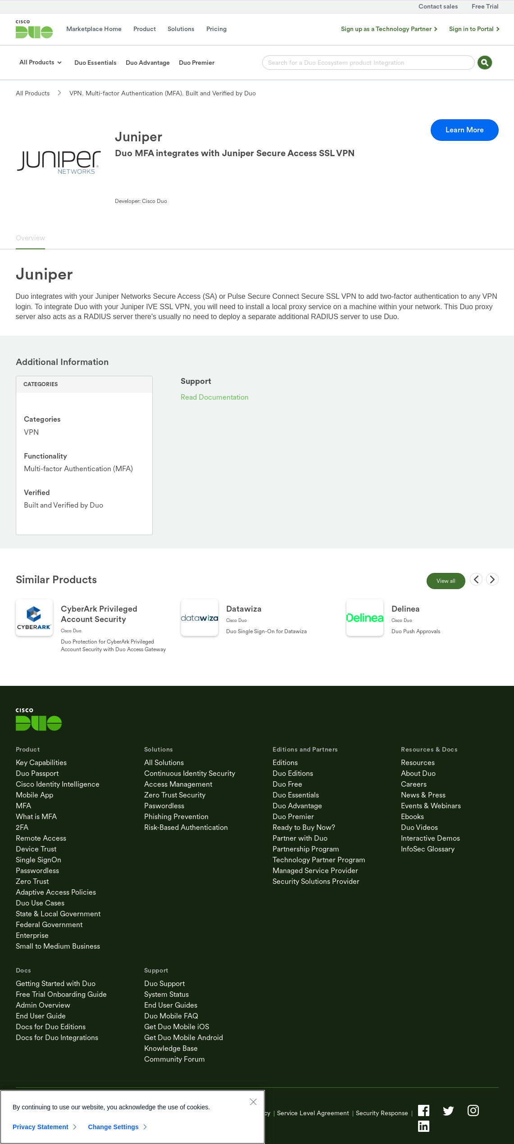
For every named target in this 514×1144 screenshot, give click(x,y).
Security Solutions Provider (316, 881)
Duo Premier (293, 816)
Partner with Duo (300, 838)
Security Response (382, 1113)
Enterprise (32, 935)
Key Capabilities (41, 762)
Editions (285, 762)
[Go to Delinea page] (422, 628)
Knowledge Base (171, 1048)
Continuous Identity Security (189, 773)
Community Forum (174, 1059)
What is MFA (36, 816)
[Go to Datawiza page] (257, 628)
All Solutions (164, 762)
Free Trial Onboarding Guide (61, 994)
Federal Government (49, 924)
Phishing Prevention (176, 816)
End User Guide (41, 1016)
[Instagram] (473, 1110)
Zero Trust (32, 881)
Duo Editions (293, 773)
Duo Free (287, 784)
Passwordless (37, 870)
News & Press (423, 795)
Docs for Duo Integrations (57, 1037)
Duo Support (164, 983)
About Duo (418, 773)
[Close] (253, 1101)
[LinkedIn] (423, 1126)
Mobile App (34, 795)
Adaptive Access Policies (56, 892)
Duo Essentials (296, 795)
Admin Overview (43, 1005)
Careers (414, 784)
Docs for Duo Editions (51, 1026)
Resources (418, 762)
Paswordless (164, 806)
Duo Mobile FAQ (171, 1016)
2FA (22, 827)
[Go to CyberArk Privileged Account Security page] (92, 628)
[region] (132, 1117)
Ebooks (412, 816)
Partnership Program (306, 849)
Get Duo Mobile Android (183, 1037)
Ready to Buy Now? (304, 827)
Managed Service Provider (315, 870)
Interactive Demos (430, 838)
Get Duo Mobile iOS (176, 1026)
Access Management (178, 784)
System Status (166, 994)
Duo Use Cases (40, 903)
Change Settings (113, 1126)
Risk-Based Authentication (186, 827)
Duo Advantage (297, 806)
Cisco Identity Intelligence (58, 784)
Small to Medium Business (58, 946)
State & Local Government (58, 914)
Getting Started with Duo (56, 983)
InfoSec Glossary (428, 849)
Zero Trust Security (174, 795)
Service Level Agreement (313, 1113)
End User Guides (170, 1005)
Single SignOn (38, 860)
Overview (30, 238)
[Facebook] (423, 1110)
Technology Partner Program (319, 860)
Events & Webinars (431, 806)
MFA (23, 806)
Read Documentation (215, 397)
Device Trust (36, 849)
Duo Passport (37, 773)
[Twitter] (448, 1111)
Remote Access (41, 838)
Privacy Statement (40, 1126)
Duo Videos (419, 827)
